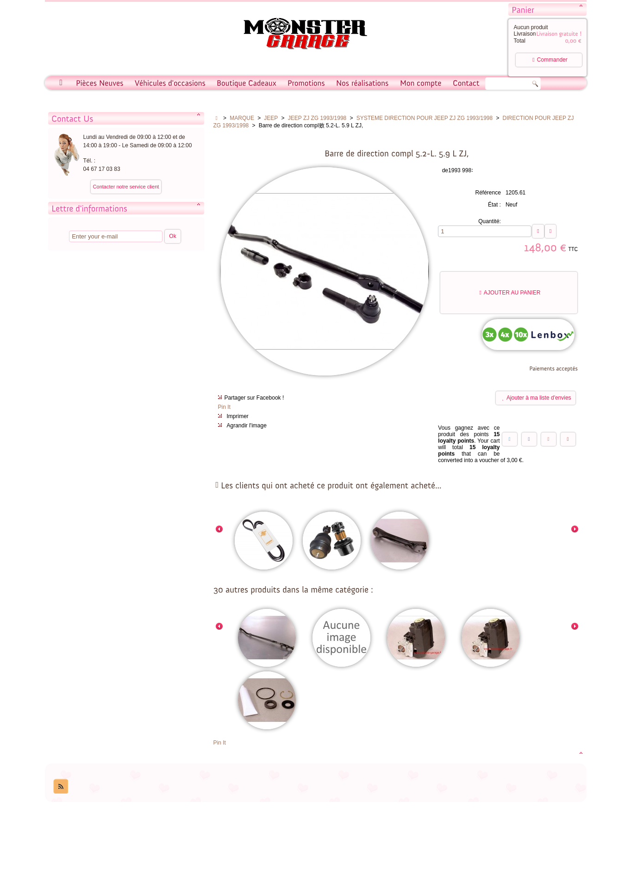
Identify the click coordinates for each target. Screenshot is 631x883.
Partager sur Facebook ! (254, 398)
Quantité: (489, 221)
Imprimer (238, 416)
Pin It (224, 407)
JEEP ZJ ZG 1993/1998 (317, 118)
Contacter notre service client (126, 186)
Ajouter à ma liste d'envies (536, 398)
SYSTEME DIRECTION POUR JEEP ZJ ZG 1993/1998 (424, 118)
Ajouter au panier (509, 292)
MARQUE (242, 118)
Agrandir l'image (247, 425)
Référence (488, 192)
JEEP (271, 118)
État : (494, 204)
